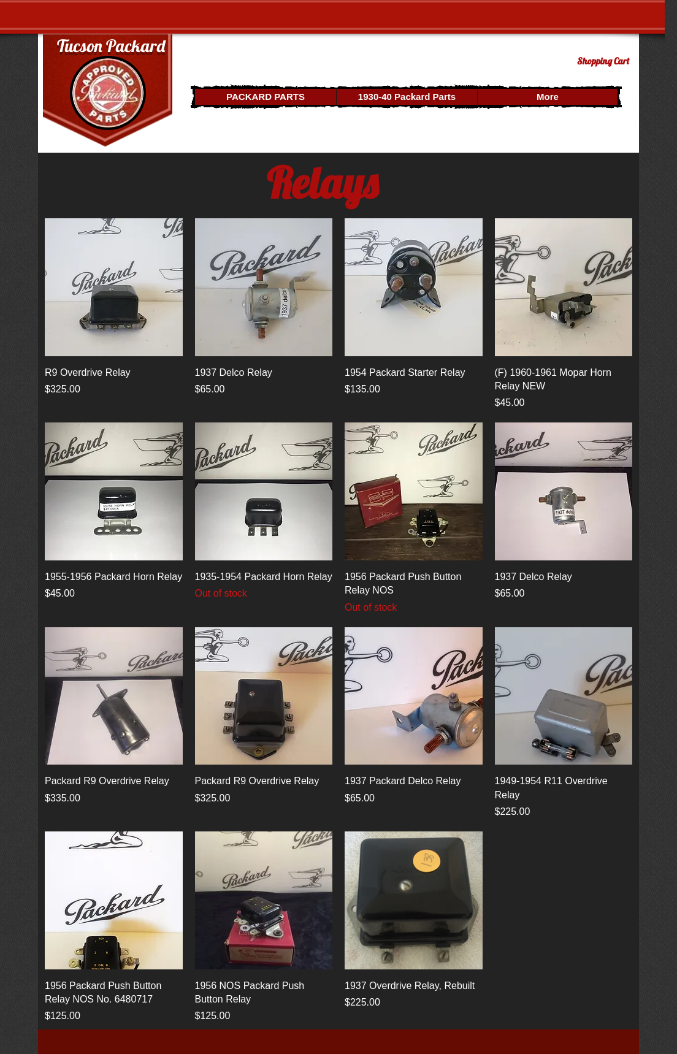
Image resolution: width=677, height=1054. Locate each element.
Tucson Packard (111, 45)
